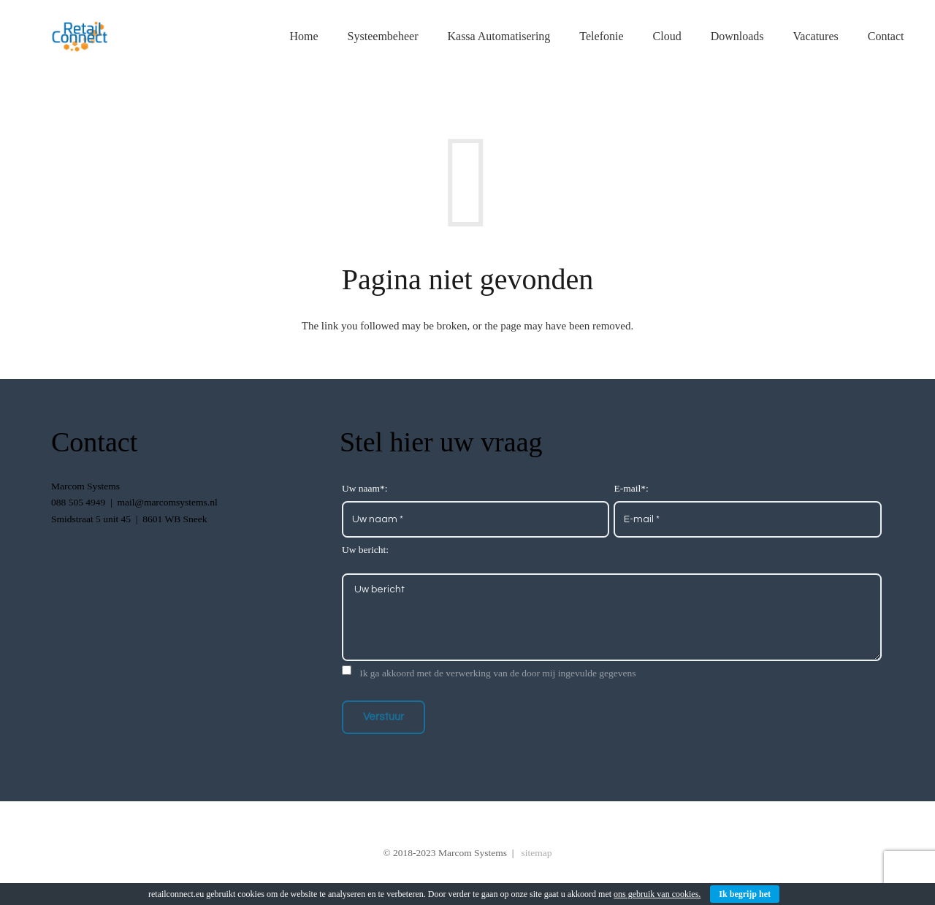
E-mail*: (631, 488)
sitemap (537, 852)
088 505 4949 (78, 502)
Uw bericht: (365, 549)
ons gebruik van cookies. (657, 894)
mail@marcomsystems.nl (167, 502)
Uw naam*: (365, 488)
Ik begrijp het (745, 894)
